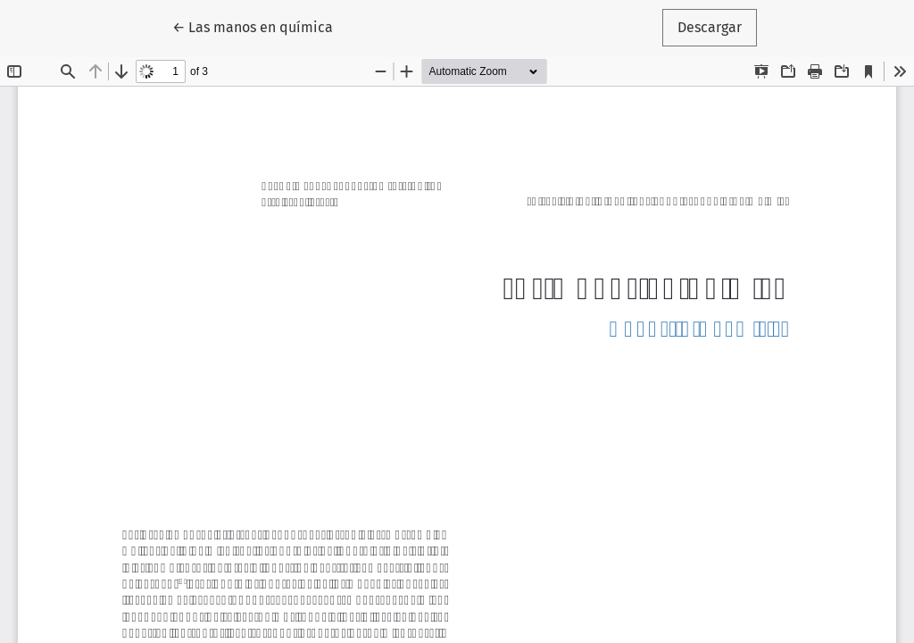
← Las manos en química (260, 26)
